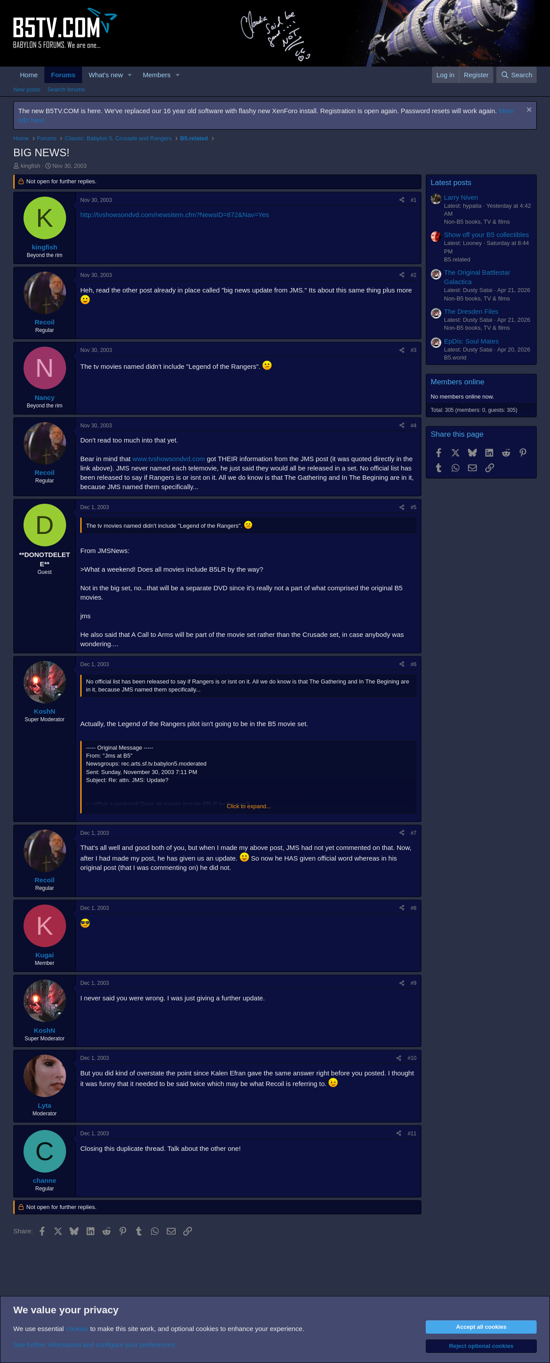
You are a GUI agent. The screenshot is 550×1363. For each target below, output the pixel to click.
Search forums (66, 89)
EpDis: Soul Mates (471, 341)
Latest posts (451, 182)
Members (157, 75)
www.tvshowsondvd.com (169, 458)
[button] (130, 75)
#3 (413, 350)
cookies (77, 1328)
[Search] (516, 75)
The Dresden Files (471, 311)
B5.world (455, 357)
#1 (413, 200)
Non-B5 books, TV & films (477, 221)
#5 (413, 507)
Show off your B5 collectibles (486, 234)
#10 (412, 1058)
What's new (106, 75)
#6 (413, 664)
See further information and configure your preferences (94, 1344)
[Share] (402, 200)
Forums (63, 75)
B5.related (457, 259)
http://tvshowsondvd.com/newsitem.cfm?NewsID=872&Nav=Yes (174, 214)
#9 (413, 983)
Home (29, 75)
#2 (413, 275)
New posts (26, 89)
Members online (457, 382)
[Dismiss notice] (528, 110)
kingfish (30, 165)
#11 (412, 1133)
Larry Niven (461, 197)
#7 (413, 833)
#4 (413, 426)
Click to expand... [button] (249, 806)
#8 (413, 908)
